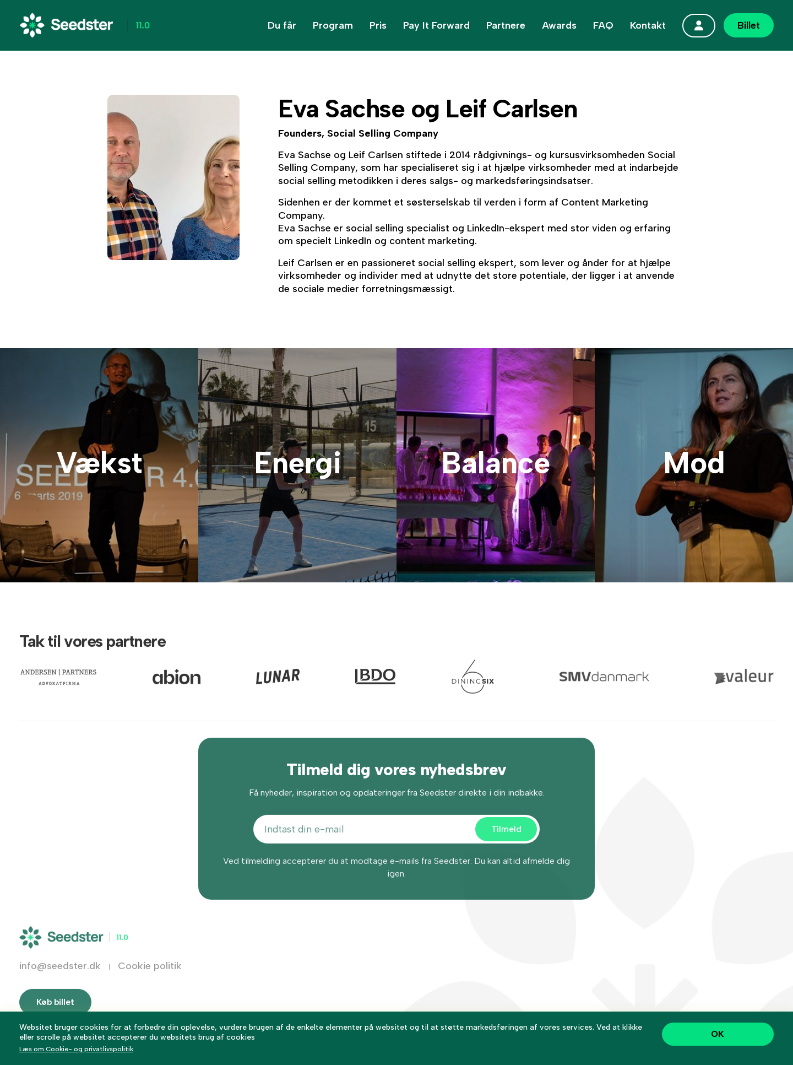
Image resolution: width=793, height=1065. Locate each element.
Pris (378, 25)
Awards (559, 25)
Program (333, 25)
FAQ (603, 25)
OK (717, 1034)
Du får (282, 25)
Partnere (505, 25)
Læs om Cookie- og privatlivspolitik (76, 1049)
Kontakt (648, 25)
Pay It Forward (436, 25)
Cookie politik (150, 976)
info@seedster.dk (60, 976)
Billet (748, 25)
